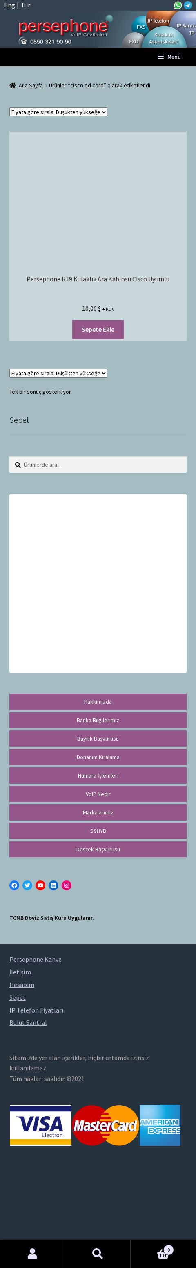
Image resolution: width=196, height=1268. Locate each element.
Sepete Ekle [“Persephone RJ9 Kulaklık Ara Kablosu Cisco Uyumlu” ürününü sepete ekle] (98, 329)
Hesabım (32, 1254)
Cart (152, 1248)
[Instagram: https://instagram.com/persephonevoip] (66, 885)
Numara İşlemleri (98, 775)
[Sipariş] (58, 111)
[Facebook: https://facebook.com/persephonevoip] (14, 885)
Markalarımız (98, 812)
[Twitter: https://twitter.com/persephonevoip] (27, 885)
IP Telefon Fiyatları (36, 1010)
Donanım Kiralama (98, 757)
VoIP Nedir (98, 794)
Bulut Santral (28, 1022)
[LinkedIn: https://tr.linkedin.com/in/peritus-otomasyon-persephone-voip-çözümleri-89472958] (53, 885)
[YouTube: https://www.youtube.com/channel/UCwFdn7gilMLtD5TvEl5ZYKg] (40, 885)
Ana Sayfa (31, 85)
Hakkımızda (98, 701)
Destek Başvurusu (98, 849)
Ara (98, 1254)
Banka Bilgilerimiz (98, 720)
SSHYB (98, 831)
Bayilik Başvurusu (98, 738)
